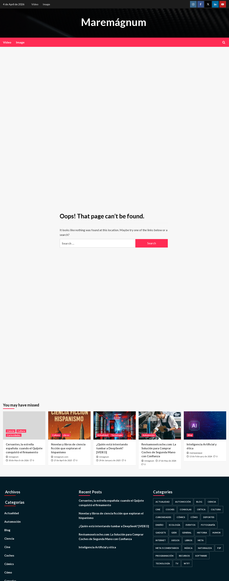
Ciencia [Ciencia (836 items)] (212, 501)
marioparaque (196, 453)
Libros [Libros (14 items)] (188, 540)
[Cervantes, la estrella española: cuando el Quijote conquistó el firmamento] (24, 425)
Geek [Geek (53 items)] (174, 532)
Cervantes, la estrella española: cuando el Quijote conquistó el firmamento (24, 448)
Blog (7, 530)
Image (46, 4)
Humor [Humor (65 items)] (216, 532)
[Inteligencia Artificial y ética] (205, 425)
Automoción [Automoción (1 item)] (183, 501)
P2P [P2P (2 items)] (219, 548)
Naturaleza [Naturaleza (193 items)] (205, 548)
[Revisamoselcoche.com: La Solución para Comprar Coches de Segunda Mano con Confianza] (160, 425)
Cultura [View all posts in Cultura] (21, 431)
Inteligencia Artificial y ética (97, 547)
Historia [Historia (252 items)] (202, 532)
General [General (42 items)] (187, 532)
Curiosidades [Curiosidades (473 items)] (163, 517)
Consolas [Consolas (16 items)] (186, 509)
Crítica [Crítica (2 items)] (201, 509)
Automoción (12, 521)
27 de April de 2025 (63, 460)
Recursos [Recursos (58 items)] (184, 555)
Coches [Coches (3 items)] (170, 509)
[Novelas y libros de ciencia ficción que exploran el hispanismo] (69, 425)
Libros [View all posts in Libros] (66, 435)
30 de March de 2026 (19, 460)
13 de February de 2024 (200, 456)
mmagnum (14, 457)
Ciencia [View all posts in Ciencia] (10, 431)
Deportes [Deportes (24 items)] (208, 517)
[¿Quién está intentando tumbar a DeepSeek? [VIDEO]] (114, 425)
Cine (7, 547)
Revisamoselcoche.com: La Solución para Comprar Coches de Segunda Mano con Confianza (111, 537)
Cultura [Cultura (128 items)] (216, 509)
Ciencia (9, 538)
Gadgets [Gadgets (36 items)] (161, 532)
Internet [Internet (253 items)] (161, 540)
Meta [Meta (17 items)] (201, 540)
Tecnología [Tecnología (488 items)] (163, 563)
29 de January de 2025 (110, 460)
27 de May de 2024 (167, 460)
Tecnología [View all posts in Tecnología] (116, 435)
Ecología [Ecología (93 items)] (174, 525)
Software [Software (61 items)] (201, 555)
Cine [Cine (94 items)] (158, 509)
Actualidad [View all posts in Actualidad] (102, 435)
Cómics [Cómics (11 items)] (181, 517)
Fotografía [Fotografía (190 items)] (208, 525)
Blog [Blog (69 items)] (199, 501)
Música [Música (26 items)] (188, 548)
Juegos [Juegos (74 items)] (175, 540)
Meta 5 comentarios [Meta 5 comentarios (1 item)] (167, 548)
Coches (9, 555)
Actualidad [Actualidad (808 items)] (163, 501)
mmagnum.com (61, 457)
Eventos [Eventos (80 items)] (190, 525)
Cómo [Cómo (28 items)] (194, 517)
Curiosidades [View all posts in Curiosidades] (13, 435)
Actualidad (11, 513)
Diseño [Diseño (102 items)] (159, 525)
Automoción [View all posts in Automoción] (149, 435)
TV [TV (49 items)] (176, 563)
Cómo (8, 572)
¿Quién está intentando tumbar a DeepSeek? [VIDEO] (112, 448)
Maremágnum (113, 22)
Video (34, 4)
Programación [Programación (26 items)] (164, 555)
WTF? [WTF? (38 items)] (187, 563)
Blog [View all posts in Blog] (190, 435)
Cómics (9, 564)
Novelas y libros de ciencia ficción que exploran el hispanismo (68, 448)
